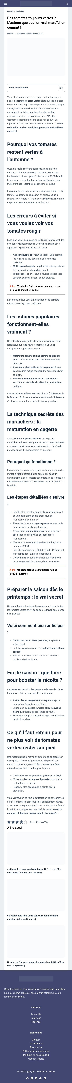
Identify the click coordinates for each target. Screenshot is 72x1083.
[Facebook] (27, 1078)
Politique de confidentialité (36, 1051)
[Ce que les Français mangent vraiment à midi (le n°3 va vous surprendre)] (36, 941)
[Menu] (5, 3)
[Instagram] (36, 1078)
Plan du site (36, 1047)
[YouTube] (45, 1078)
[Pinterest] (40, 1078)
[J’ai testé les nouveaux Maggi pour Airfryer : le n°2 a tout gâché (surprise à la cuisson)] (36, 848)
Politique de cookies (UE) (36, 1055)
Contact (36, 1039)
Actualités (36, 1014)
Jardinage (36, 1018)
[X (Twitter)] (32, 1078)
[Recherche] (67, 4)
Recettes (36, 1022)
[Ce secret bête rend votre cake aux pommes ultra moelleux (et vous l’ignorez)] (36, 895)
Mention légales (36, 1058)
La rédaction (36, 1043)
